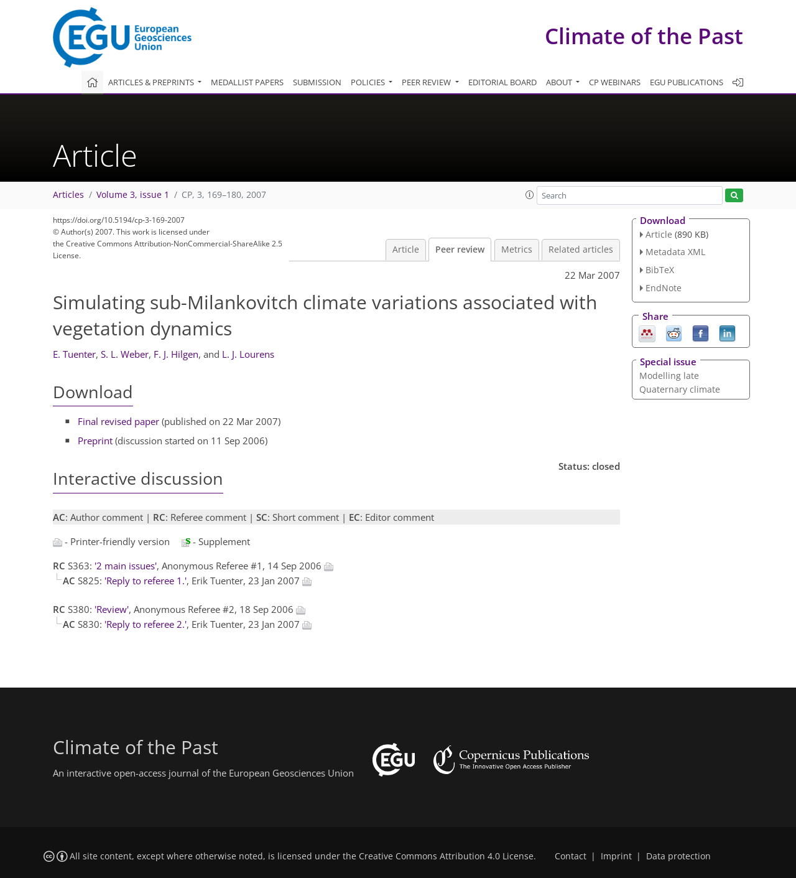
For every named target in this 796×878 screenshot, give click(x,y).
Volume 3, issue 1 (132, 194)
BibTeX (660, 270)
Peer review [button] (427, 82)
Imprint (616, 856)
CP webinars (615, 82)
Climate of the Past (644, 35)
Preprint (95, 440)
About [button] (560, 82)
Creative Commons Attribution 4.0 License (446, 856)
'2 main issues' (126, 565)
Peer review (459, 249)
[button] (529, 194)
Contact (570, 856)
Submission (317, 82)
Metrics (516, 249)
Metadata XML (675, 252)
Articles (68, 194)
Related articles (580, 249)
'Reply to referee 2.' (145, 624)
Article (405, 249)
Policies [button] (369, 82)
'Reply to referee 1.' (145, 580)
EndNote (664, 288)
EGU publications (686, 82)
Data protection (678, 856)
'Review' (112, 609)
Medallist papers (247, 82)
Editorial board (502, 82)
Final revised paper (118, 421)
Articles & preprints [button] (152, 82)
